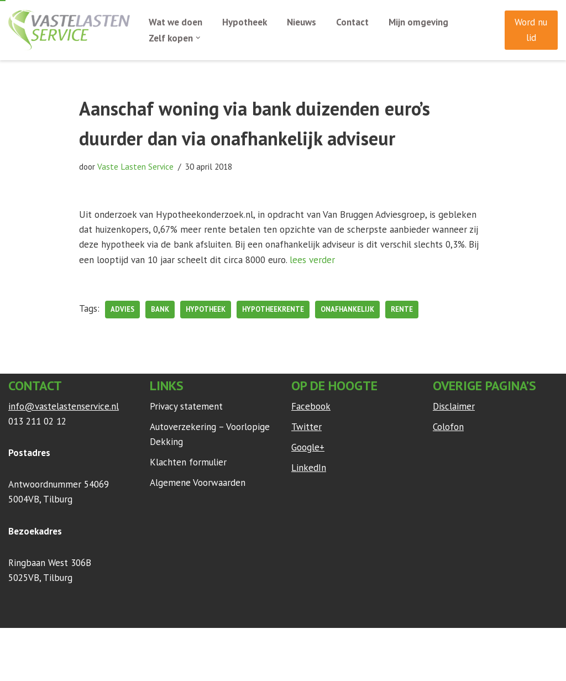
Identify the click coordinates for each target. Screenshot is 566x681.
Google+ (307, 447)
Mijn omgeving (418, 22)
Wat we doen (175, 22)
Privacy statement (186, 406)
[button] (198, 37)
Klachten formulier (188, 462)
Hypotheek (244, 22)
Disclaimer (454, 406)
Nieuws (301, 22)
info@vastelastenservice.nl (63, 406)
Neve (18, 642)
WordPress (154, 642)
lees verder (312, 260)
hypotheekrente (273, 309)
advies (122, 309)
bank (160, 309)
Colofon (448, 427)
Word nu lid (531, 29)
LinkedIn (308, 468)
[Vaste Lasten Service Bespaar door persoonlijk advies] (69, 30)
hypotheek (206, 309)
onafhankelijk (347, 309)
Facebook (311, 406)
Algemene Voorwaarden (197, 482)
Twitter (306, 427)
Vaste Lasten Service (135, 166)
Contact (352, 22)
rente (402, 309)
